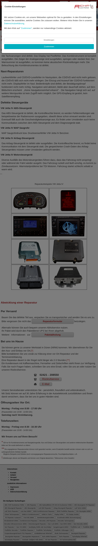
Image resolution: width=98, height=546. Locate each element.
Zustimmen (49, 46)
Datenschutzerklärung (14, 23)
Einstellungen (49, 40)
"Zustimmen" (26, 28)
